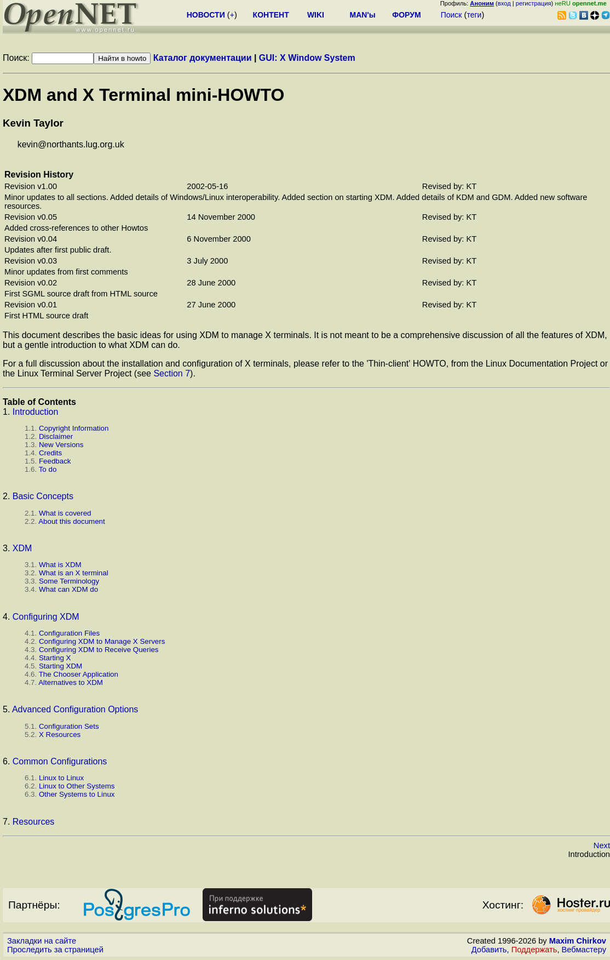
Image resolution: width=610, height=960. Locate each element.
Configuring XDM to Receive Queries (99, 649)
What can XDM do (68, 589)
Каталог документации (202, 57)
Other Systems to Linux (77, 794)
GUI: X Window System (307, 57)
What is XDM (60, 565)
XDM (22, 548)
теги (474, 14)
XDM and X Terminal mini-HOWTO (143, 95)
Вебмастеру (584, 949)
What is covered (65, 513)
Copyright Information (73, 428)
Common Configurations (60, 761)
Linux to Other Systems (77, 786)
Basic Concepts (43, 496)
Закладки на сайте (41, 940)
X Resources (59, 734)
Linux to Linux (61, 778)
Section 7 (171, 373)
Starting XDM (60, 666)
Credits (50, 453)
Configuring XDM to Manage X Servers (102, 641)
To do (48, 469)
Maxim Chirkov (577, 940)
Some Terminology (69, 581)
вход (504, 3)
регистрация (533, 3)
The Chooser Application (78, 674)
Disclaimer (56, 436)
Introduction (36, 411)
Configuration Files (69, 633)
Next (602, 845)
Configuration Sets (69, 726)
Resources (33, 821)
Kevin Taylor (33, 123)
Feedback (55, 461)
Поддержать (534, 949)
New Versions (61, 445)
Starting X (55, 658)
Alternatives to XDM (70, 682)
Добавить (489, 949)
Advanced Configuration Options (75, 709)
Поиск (451, 14)
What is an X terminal (73, 573)
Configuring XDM (46, 616)
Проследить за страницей (55, 949)
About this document (71, 521)
